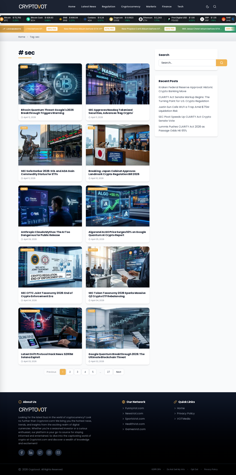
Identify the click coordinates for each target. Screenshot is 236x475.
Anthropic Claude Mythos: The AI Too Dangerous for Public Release (45, 233)
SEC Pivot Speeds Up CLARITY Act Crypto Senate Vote (185, 119)
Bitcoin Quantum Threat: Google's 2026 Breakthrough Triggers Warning (47, 111)
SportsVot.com (133, 419)
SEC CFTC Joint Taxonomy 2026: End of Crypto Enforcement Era (47, 294)
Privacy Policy (184, 413)
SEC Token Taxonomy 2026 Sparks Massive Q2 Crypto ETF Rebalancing (117, 294)
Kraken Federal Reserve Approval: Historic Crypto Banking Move (186, 89)
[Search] (215, 7)
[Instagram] (49, 452)
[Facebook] (21, 452)
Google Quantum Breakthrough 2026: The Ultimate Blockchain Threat (116, 355)
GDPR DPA (156, 469)
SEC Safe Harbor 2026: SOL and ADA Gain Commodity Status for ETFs (47, 172)
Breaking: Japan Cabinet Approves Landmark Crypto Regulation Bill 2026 (113, 172)
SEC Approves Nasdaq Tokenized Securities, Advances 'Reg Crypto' (110, 111)
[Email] (58, 452)
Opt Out (194, 469)
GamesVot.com (134, 429)
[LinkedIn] (31, 452)
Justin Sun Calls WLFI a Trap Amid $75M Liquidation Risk (184, 109)
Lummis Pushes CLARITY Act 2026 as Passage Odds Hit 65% (182, 128)
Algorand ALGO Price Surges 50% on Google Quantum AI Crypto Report (117, 233)
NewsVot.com (132, 413)
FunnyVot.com (133, 408)
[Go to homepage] (32, 6)
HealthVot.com (133, 424)
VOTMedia (182, 419)
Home (21, 37)
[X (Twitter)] (40, 452)
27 (108, 372)
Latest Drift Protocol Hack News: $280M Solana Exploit (47, 355)
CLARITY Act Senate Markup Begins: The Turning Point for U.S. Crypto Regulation (184, 99)
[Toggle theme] (207, 6)
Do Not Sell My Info (176, 469)
